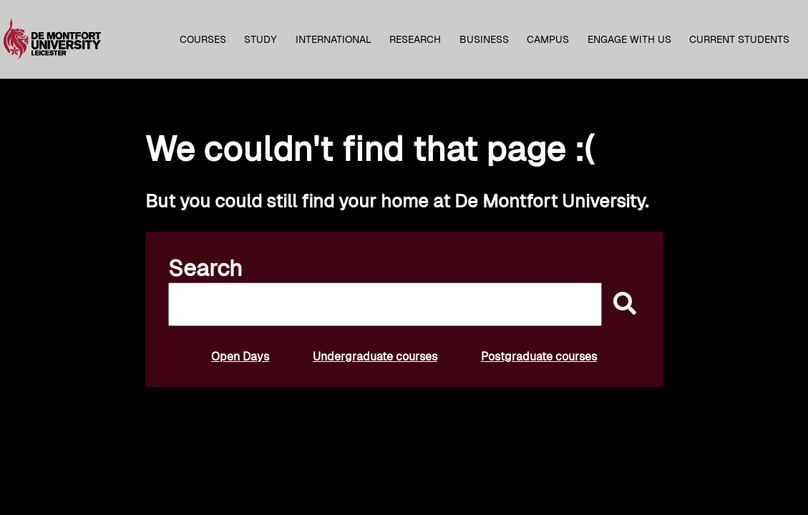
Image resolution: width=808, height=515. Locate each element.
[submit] (621, 304)
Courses (203, 39)
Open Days (240, 356)
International (333, 39)
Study (260, 39)
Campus (548, 39)
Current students (739, 39)
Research (415, 39)
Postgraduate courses (539, 356)
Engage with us (629, 39)
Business (484, 39)
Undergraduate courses (375, 356)
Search (205, 268)
